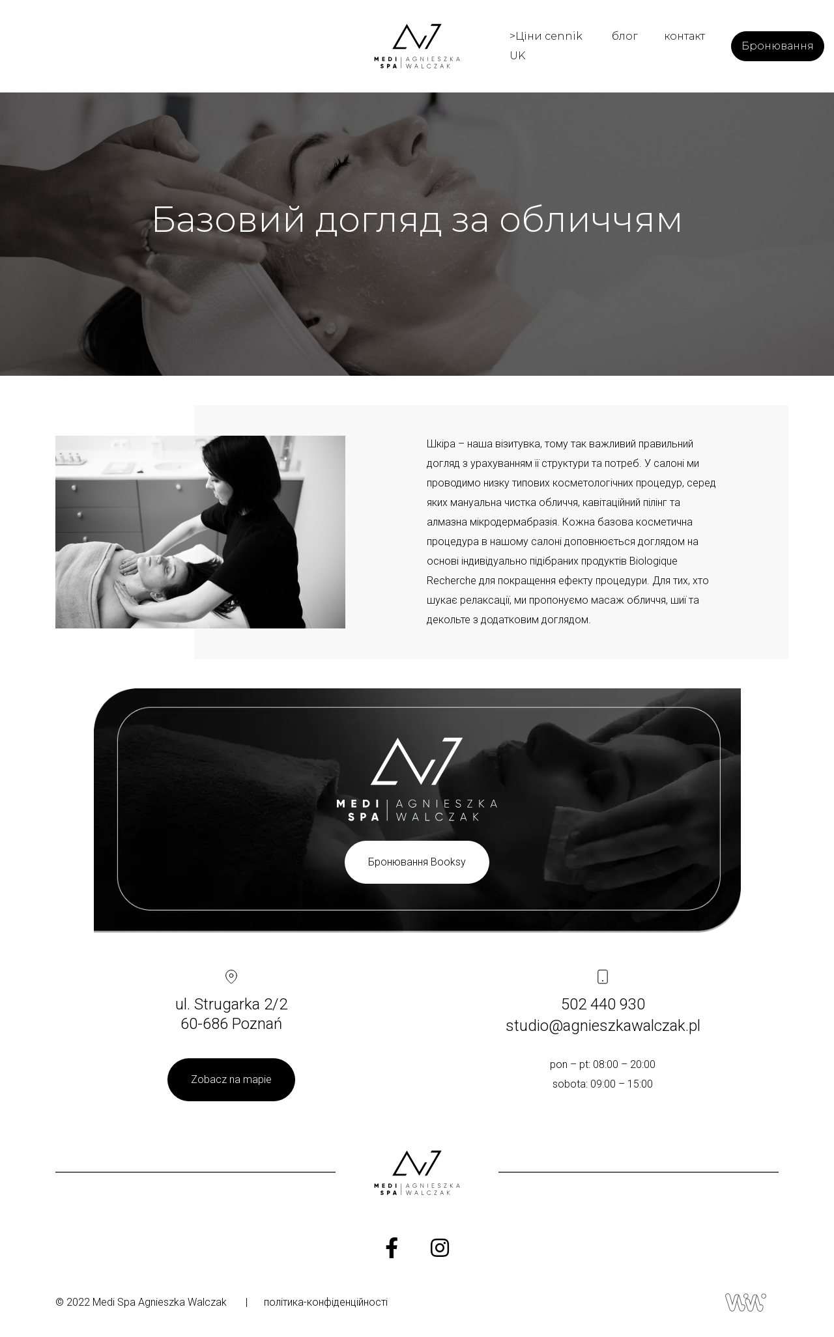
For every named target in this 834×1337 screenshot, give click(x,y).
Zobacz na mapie (231, 1079)
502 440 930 (603, 1004)
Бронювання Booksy (417, 862)
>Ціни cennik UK (546, 46)
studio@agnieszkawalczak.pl (603, 1026)
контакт (684, 36)
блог (625, 36)
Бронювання (777, 46)
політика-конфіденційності (326, 1302)
